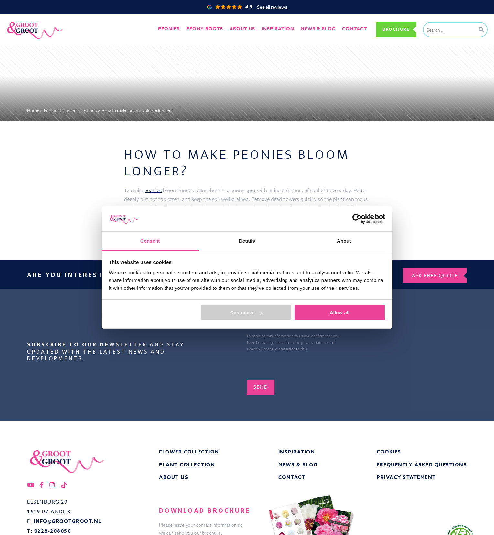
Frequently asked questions (70, 110)
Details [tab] (247, 241)
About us (239, 29)
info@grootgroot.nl (68, 521)
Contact (351, 29)
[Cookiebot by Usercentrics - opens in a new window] (357, 219)
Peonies (166, 29)
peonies (153, 190)
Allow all (339, 312)
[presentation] (319, 363)
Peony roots (202, 29)
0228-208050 (52, 530)
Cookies (389, 451)
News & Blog (298, 464)
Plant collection (187, 464)
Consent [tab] (150, 241)
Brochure (394, 29)
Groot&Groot (21, 21)
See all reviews (272, 7)
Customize (246, 312)
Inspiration (296, 451)
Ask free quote (434, 274)
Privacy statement (406, 477)
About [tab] (344, 241)
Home (33, 110)
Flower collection (189, 451)
